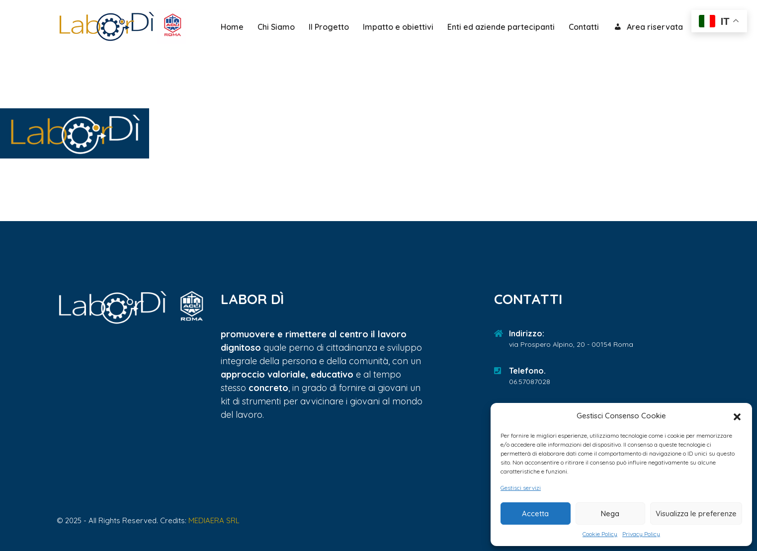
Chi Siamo (276, 27)
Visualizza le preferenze (696, 513)
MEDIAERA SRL (214, 520)
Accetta (535, 513)
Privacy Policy (641, 534)
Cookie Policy (600, 534)
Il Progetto (329, 27)
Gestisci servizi (521, 487)
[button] (737, 416)
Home (232, 27)
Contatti (584, 27)
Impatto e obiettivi (398, 27)
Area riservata (648, 27)
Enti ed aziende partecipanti (501, 27)
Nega (610, 513)
